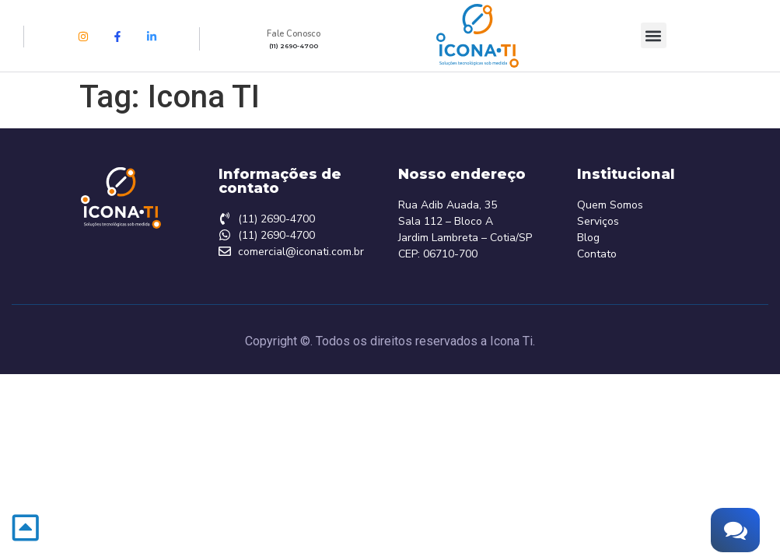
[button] (653, 35)
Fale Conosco (293, 34)
